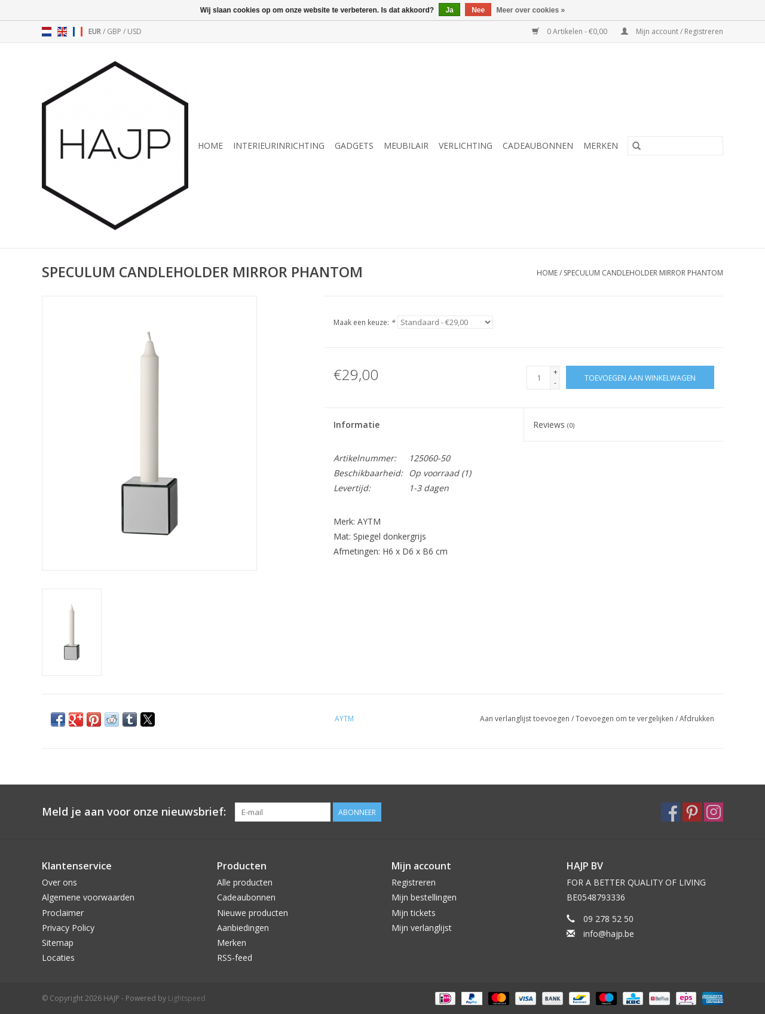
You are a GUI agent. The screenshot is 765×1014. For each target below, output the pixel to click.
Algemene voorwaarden (88, 897)
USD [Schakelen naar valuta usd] (134, 31)
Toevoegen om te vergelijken (625, 718)
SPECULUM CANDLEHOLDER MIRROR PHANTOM (643, 273)
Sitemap (58, 942)
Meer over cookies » (531, 10)
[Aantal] (538, 378)
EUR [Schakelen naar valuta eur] (95, 31)
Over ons (59, 882)
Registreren (413, 882)
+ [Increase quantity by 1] (555, 372)
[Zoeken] (675, 145)
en (62, 31)
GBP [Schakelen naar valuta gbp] (115, 31)
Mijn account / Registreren (672, 31)
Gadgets (354, 145)
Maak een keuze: (364, 322)
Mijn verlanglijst (421, 927)
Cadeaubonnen (538, 145)
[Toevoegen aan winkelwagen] (640, 377)
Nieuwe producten (252, 912)
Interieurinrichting (279, 145)
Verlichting (465, 145)
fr (77, 31)
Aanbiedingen (243, 927)
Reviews (553, 424)
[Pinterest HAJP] (692, 812)
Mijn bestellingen (424, 897)
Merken (600, 145)
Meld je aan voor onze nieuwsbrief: (134, 811)
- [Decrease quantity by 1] (555, 383)
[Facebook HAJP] (670, 812)
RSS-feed (234, 957)
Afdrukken (697, 718)
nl (46, 31)
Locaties (58, 957)
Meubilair (406, 145)
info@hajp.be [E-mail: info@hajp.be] (608, 933)
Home (210, 145)
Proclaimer (63, 912)
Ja (449, 10)
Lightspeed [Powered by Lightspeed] (187, 998)
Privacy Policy (68, 927)
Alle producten (245, 882)
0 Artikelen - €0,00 (570, 31)
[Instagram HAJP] (713, 812)
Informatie (356, 424)
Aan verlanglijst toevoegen (525, 718)
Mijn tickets (413, 912)
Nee (478, 10)
